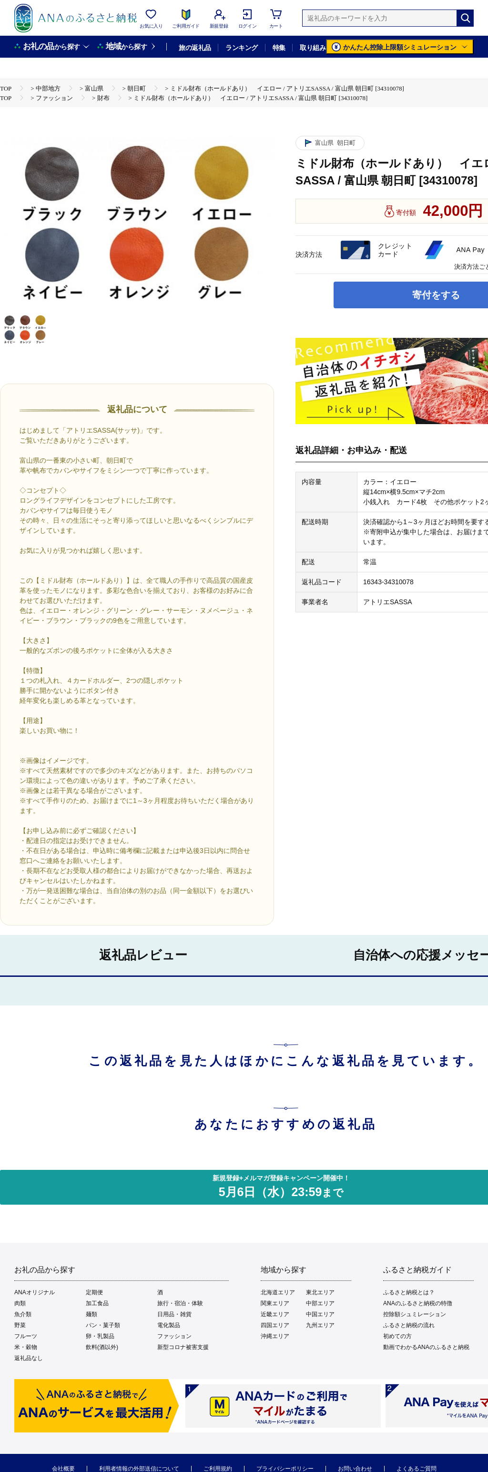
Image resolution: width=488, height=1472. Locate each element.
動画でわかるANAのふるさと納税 (426, 1347)
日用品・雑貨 (174, 1314)
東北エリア (320, 1292)
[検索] (465, 18)
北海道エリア (278, 1292)
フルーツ (25, 1336)
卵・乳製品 (100, 1336)
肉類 (20, 1303)
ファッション (174, 1336)
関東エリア (275, 1303)
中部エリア (320, 1303)
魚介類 (22, 1314)
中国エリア (320, 1314)
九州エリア (320, 1325)
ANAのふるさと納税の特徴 (417, 1303)
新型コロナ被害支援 (183, 1347)
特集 (279, 47)
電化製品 (168, 1325)
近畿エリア (275, 1314)
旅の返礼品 (195, 47)
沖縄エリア (275, 1336)
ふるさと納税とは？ (409, 1292)
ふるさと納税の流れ (409, 1325)
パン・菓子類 (103, 1325)
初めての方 (397, 1336)
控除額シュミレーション (414, 1314)
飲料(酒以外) (102, 1347)
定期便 (94, 1292)
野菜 (20, 1325)
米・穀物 (25, 1347)
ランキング (241, 47)
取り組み (312, 47)
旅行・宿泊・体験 (180, 1303)
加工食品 (97, 1303)
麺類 (91, 1314)
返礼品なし (28, 1358)
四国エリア (275, 1325)
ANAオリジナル (34, 1292)
